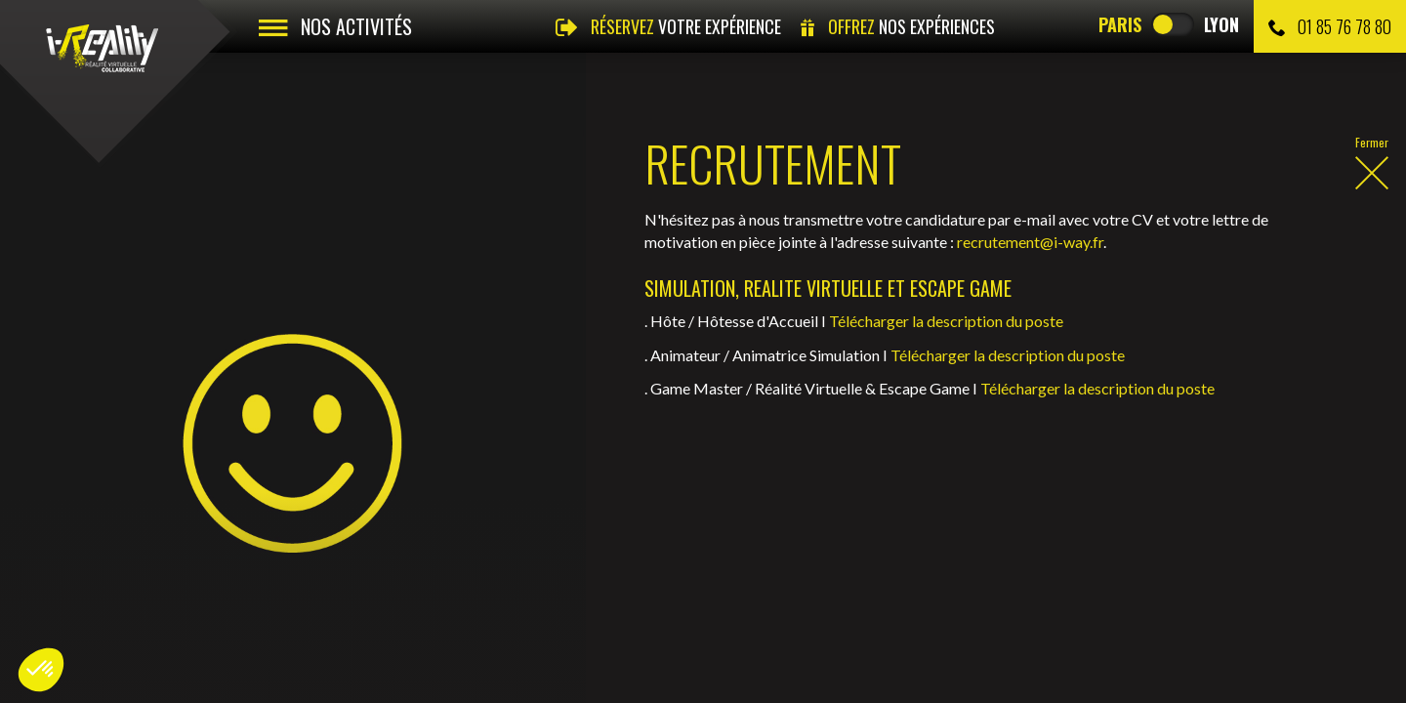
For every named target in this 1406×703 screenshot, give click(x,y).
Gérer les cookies (637, 596)
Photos (141, 596)
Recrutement (59, 514)
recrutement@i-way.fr (1030, 241)
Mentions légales (357, 596)
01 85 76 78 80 (1329, 26)
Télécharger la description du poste (946, 320)
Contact (233, 596)
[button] (41, 669)
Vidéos (55, 596)
